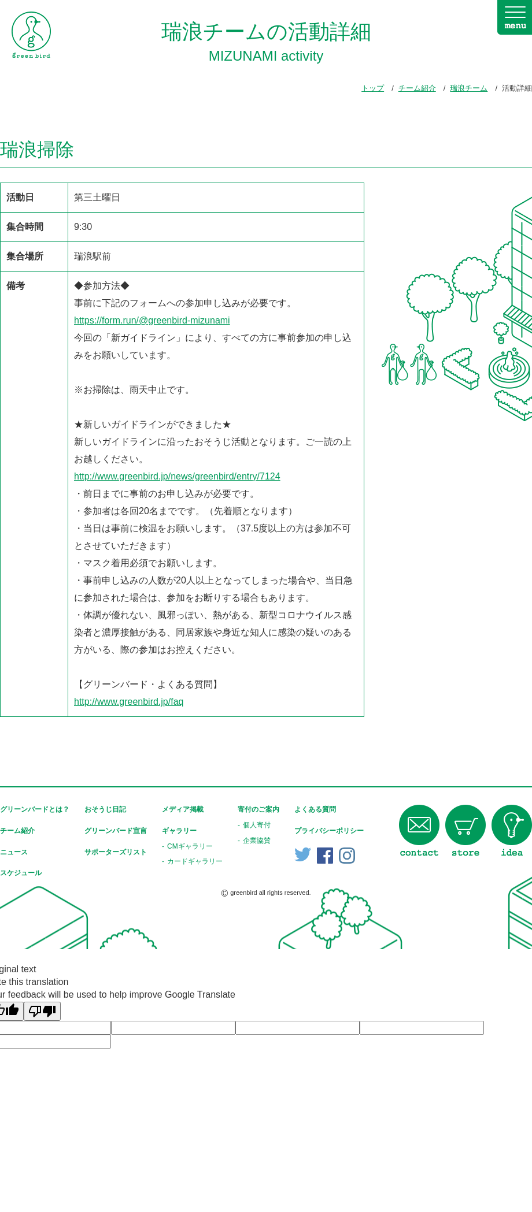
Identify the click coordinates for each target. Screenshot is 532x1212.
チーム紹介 (417, 88)
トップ (372, 88)
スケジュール (21, 873)
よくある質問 (315, 809)
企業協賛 (257, 840)
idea (512, 830)
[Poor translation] (42, 1011)
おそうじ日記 (105, 809)
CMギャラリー (190, 846)
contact (419, 830)
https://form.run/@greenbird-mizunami (152, 320)
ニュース (14, 852)
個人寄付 (257, 825)
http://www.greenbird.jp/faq (128, 702)
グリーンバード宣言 (115, 831)
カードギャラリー (195, 861)
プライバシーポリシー (329, 831)
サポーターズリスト (115, 852)
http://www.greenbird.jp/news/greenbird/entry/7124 (177, 476)
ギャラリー (179, 831)
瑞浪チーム (468, 88)
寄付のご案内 (258, 809)
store (465, 830)
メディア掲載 (183, 809)
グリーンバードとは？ (34, 809)
